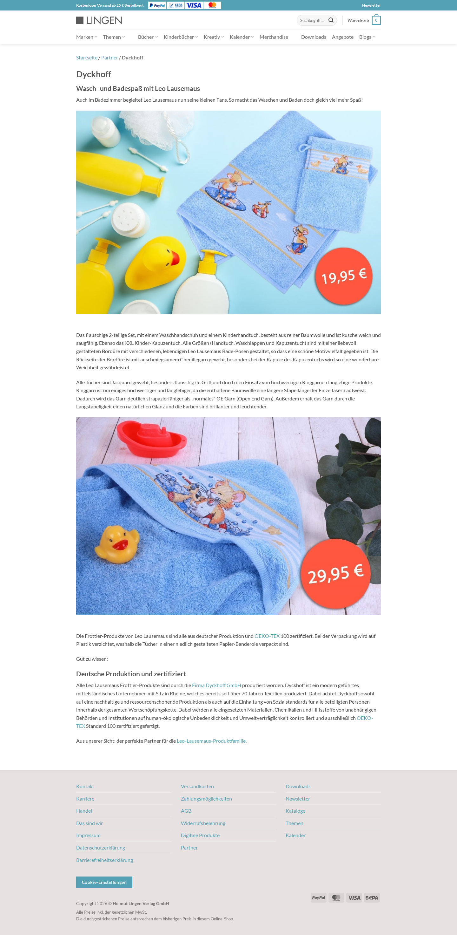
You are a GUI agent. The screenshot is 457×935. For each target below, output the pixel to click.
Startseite (86, 57)
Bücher (148, 37)
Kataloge (295, 811)
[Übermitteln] (331, 20)
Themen (114, 37)
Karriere (85, 798)
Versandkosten (197, 786)
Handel (84, 811)
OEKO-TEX (267, 636)
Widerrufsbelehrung (203, 823)
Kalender (242, 37)
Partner (109, 57)
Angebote (343, 37)
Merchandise (274, 37)
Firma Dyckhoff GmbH (216, 685)
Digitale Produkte (200, 835)
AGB (186, 811)
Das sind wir (89, 823)
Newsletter (371, 5)
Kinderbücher (181, 37)
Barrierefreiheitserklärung (104, 860)
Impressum (88, 835)
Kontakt (85, 786)
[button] (364, 20)
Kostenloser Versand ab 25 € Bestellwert (110, 5)
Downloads (313, 37)
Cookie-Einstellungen (104, 882)
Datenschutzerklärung (100, 847)
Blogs (367, 37)
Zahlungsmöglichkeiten (206, 798)
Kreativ (214, 37)
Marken (86, 37)
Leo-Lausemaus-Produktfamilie (211, 741)
